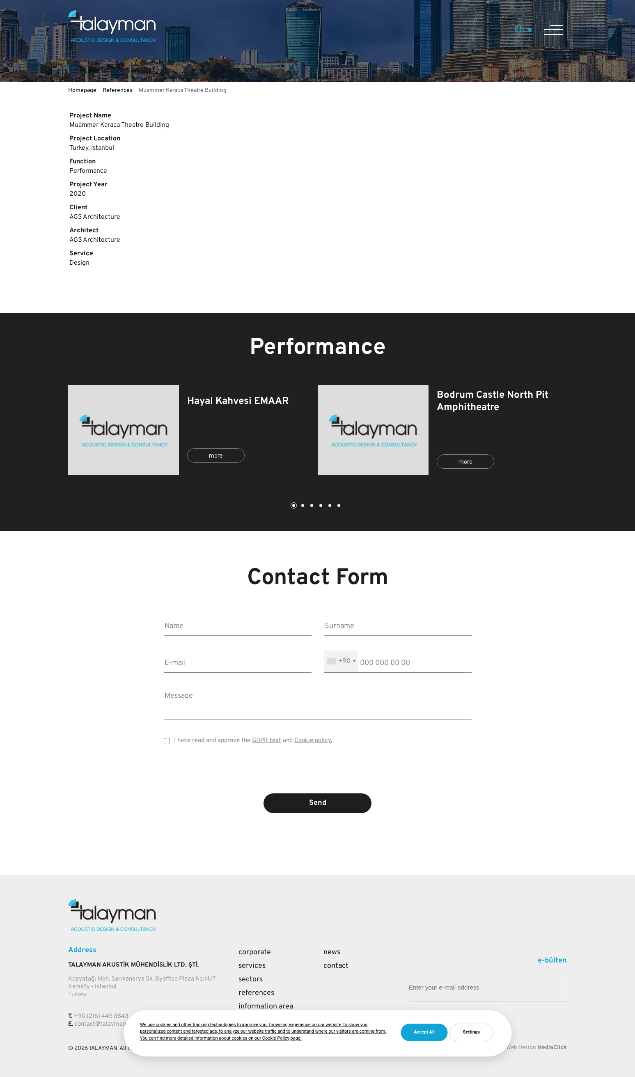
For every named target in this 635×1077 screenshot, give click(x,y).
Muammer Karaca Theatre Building (183, 90)
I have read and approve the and (253, 741)
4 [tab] (320, 506)
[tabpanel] (193, 430)
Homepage (82, 90)
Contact (335, 966)
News (331, 952)
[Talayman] (112, 40)
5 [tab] (329, 506)
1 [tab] (293, 506)
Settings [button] (471, 1032)
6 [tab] (338, 506)
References (118, 90)
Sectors (250, 979)
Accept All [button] (424, 1032)
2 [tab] (302, 506)
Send (317, 803)
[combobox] (341, 661)
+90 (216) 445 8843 (101, 1016)
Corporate (254, 952)
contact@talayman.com (106, 1024)
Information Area (265, 1006)
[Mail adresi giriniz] (564, 988)
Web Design (521, 1047)
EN (524, 30)
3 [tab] (311, 506)
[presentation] (317, 775)
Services (252, 966)
